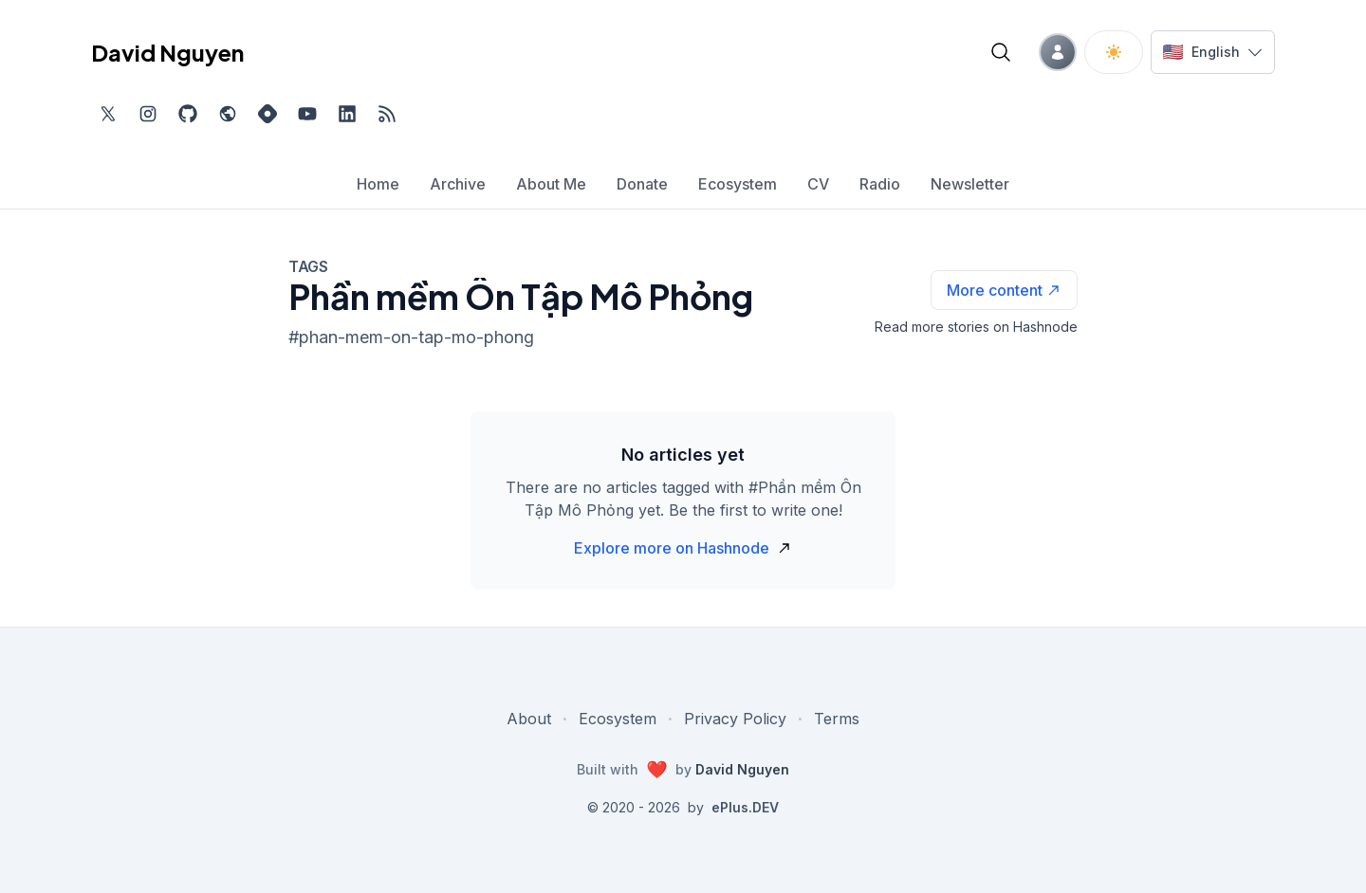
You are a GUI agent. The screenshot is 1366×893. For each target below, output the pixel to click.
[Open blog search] (1001, 52)
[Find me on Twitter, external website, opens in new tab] (108, 114)
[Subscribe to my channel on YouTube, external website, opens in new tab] (307, 114)
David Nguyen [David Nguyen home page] (167, 52)
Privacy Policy (735, 718)
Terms (836, 718)
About (529, 718)
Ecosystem (617, 718)
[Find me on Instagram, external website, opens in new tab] (148, 114)
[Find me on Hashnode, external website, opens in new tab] (267, 114)
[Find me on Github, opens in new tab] (188, 114)
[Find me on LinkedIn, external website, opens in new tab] (347, 114)
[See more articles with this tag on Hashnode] (1004, 290)
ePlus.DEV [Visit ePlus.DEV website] (745, 807)
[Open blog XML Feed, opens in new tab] (387, 114)
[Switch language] (1213, 52)
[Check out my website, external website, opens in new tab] (228, 114)
